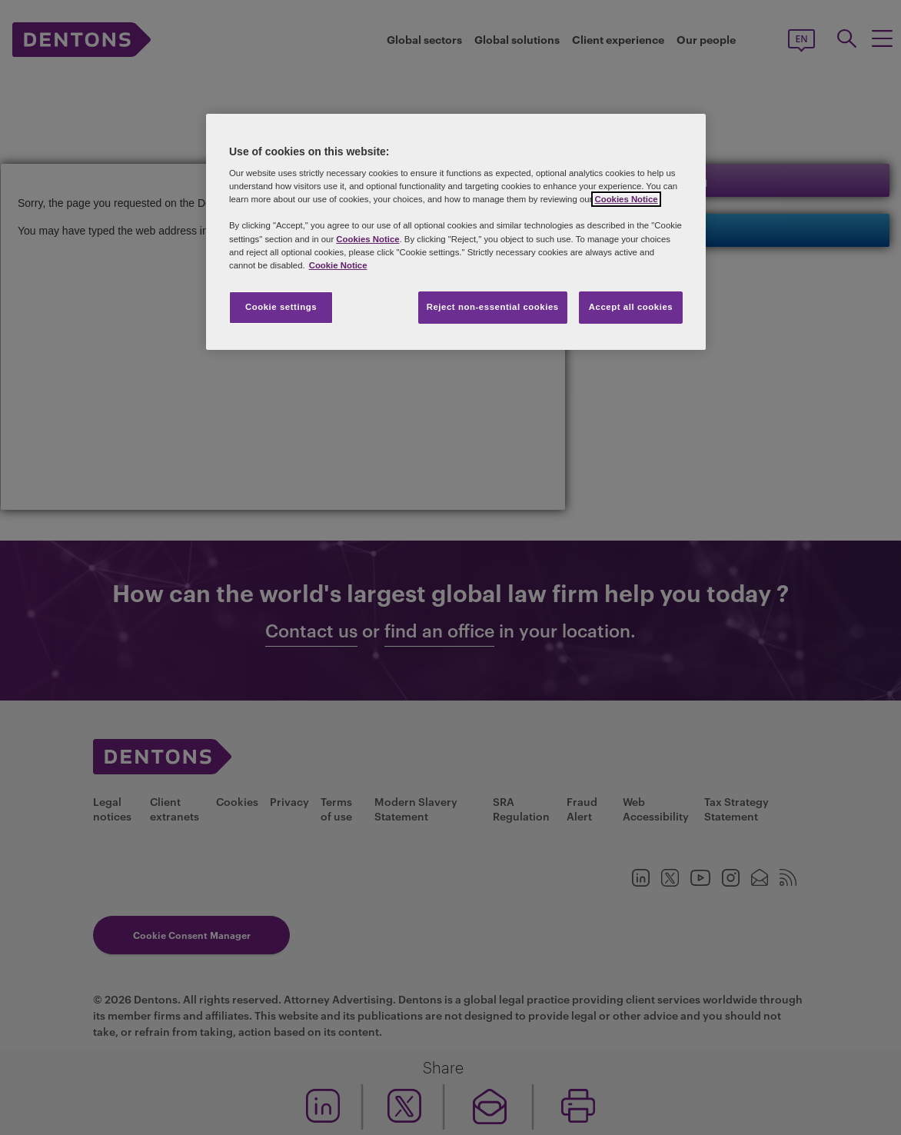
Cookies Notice (625, 199)
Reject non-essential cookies (493, 306)
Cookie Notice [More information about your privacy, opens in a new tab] (338, 265)
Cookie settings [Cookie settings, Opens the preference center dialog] (281, 306)
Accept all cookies (631, 306)
